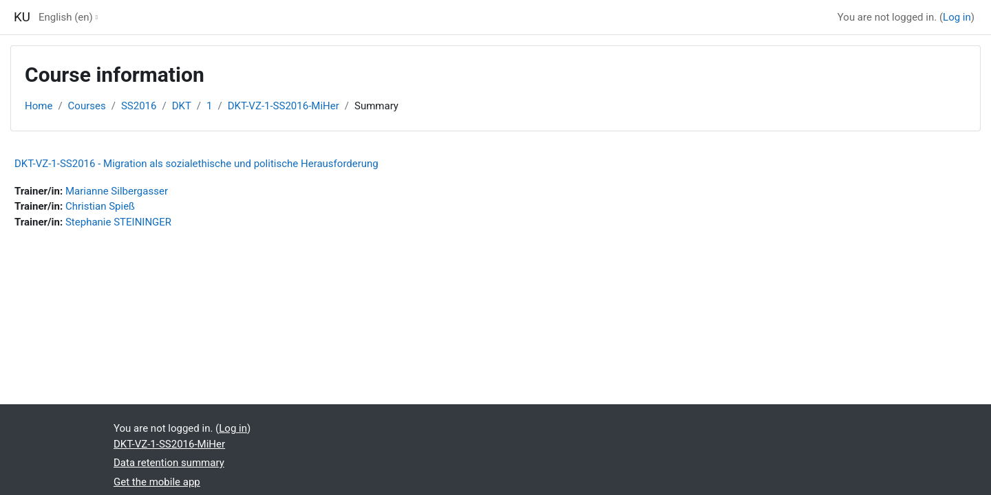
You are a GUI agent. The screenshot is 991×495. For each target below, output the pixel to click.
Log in (957, 17)
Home (38, 106)
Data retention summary (169, 462)
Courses (87, 106)
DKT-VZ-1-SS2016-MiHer (283, 106)
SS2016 (139, 106)
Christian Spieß (100, 206)
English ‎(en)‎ (66, 17)
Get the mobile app (157, 482)
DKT (181, 106)
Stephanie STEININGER (118, 222)
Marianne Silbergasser (116, 191)
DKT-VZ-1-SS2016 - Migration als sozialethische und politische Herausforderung (196, 163)
